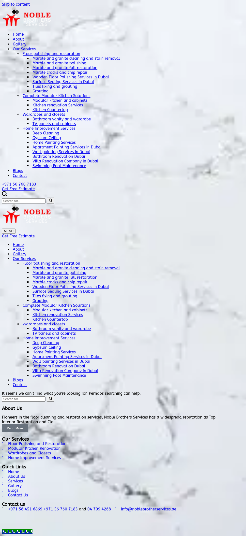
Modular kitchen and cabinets (60, 100)
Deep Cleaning (45, 133)
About (18, 39)
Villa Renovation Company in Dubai (65, 161)
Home (18, 34)
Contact (20, 175)
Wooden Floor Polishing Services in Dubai (70, 77)
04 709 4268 (99, 509)
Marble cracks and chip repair (59, 72)
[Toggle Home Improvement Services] (241, 338)
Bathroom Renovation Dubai (58, 156)
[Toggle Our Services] (241, 259)
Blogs (18, 170)
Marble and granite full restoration (64, 67)
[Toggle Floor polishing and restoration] (241, 263)
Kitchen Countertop (50, 109)
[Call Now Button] (17, 531)
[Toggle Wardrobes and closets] (241, 324)
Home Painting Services (54, 142)
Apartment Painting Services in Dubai (67, 147)
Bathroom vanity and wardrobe (61, 119)
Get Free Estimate (18, 189)
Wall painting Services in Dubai (61, 151)
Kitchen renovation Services (57, 105)
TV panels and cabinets (54, 123)
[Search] (4, 195)
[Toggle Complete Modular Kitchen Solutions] (241, 305)
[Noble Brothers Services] (123, 17)
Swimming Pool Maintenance (59, 165)
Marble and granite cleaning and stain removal (76, 58)
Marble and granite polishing (59, 63)
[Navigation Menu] (8, 231)
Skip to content (16, 4)
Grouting (40, 91)
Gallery (19, 44)
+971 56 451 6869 (25, 509)
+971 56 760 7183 (19, 184)
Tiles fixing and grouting (54, 86)
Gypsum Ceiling (46, 137)
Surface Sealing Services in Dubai (63, 81)
